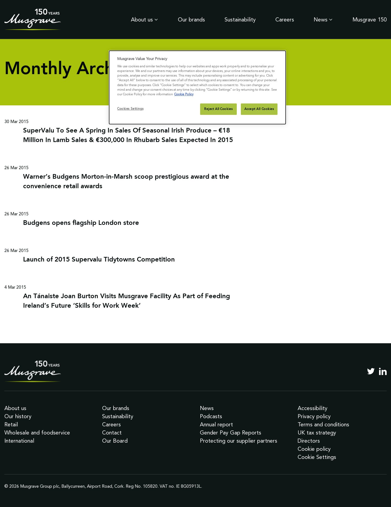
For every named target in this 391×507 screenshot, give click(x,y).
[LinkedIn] (383, 371)
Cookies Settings (130, 109)
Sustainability (240, 19)
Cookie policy (314, 449)
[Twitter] (371, 371)
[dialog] (197, 87)
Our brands (191, 19)
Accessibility (312, 408)
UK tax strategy (317, 432)
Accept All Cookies (259, 109)
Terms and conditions (323, 424)
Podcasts (211, 416)
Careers (284, 19)
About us (144, 19)
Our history (17, 416)
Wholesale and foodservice (37, 432)
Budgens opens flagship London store (81, 223)
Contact (112, 432)
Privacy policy (314, 416)
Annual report (216, 424)
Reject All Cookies (218, 109)
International (19, 440)
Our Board (115, 440)
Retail (11, 424)
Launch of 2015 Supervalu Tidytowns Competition (99, 260)
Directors (309, 440)
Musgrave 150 (369, 19)
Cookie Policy (183, 94)
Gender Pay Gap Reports (230, 432)
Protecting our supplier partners (238, 440)
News (323, 19)
